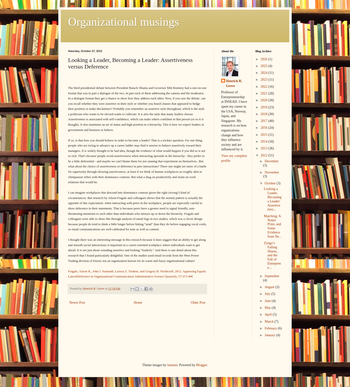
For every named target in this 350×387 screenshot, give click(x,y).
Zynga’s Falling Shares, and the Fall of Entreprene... (272, 255)
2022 (264, 86)
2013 (264, 148)
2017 (264, 121)
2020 (264, 100)
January (270, 335)
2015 (264, 135)
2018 (264, 114)
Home (138, 302)
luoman (172, 365)
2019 (264, 107)
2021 (264, 93)
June (268, 301)
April (269, 314)
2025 (264, 66)
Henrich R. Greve (234, 83)
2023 (264, 79)
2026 (264, 59)
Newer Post (77, 302)
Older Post (198, 302)
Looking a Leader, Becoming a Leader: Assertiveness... (272, 199)
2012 (264, 155)
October (271, 183)
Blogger (201, 365)
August (270, 287)
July (268, 294)
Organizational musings (123, 21)
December (272, 161)
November (272, 172)
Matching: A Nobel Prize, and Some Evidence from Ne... (272, 226)
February (271, 328)
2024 (264, 73)
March (269, 321)
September (272, 276)
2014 (264, 141)
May (268, 308)
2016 (264, 127)
